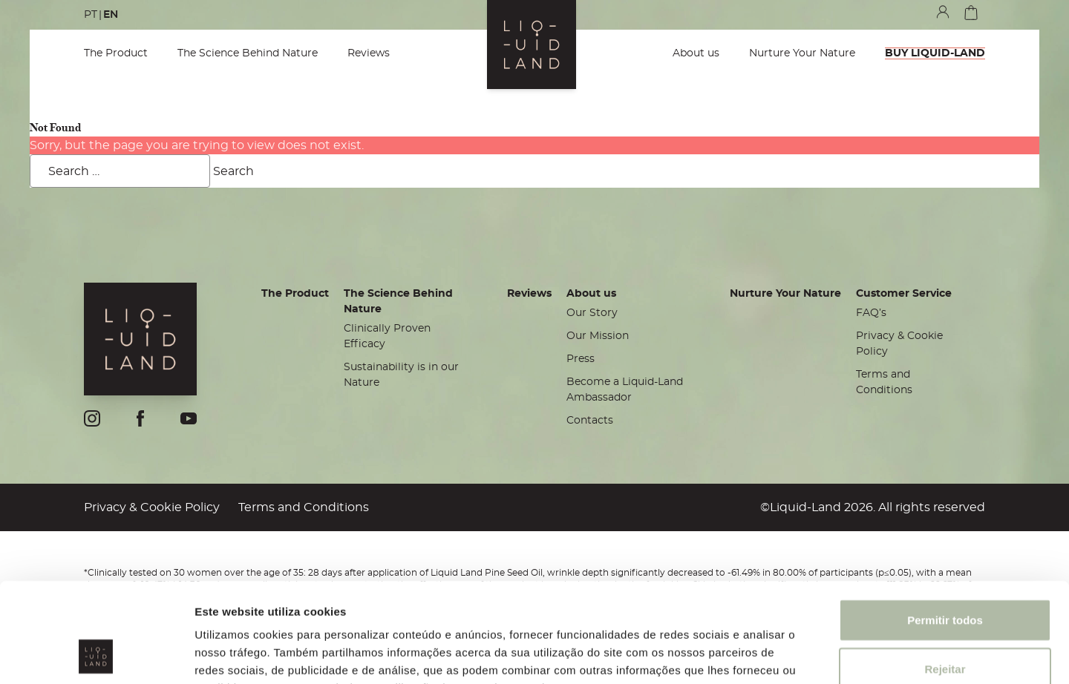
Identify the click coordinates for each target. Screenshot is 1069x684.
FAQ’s (871, 313)
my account (942, 12)
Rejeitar (944, 575)
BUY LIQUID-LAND (935, 53)
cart (971, 12)
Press (580, 359)
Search (233, 171)
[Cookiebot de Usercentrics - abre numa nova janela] (96, 655)
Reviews (368, 53)
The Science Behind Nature (247, 53)
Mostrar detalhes (815, 654)
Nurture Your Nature (802, 53)
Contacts (589, 420)
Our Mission (597, 336)
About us (696, 53)
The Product (116, 53)
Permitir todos (945, 526)
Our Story (592, 313)
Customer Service (904, 294)
